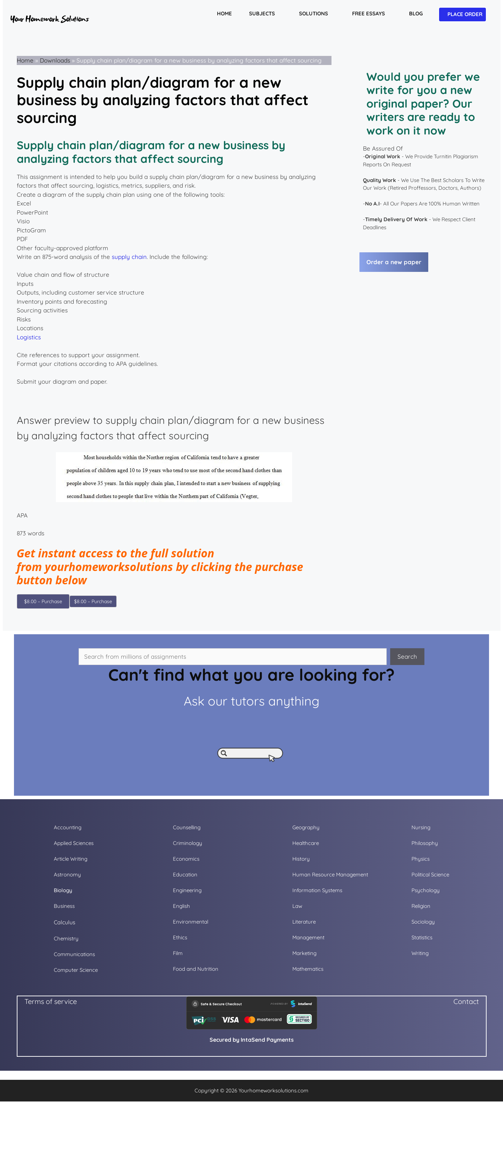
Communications (74, 954)
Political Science (430, 874)
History (301, 858)
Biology (63, 890)
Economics (186, 858)
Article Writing (70, 858)
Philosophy (424, 843)
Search (407, 656)
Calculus (64, 922)
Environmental (190, 921)
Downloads (55, 60)
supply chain (129, 256)
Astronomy (67, 874)
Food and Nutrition (195, 969)
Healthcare (305, 843)
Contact (466, 1001)
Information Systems (317, 890)
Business (64, 906)
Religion (420, 906)
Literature (304, 921)
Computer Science (76, 970)
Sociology (423, 921)
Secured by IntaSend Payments (252, 1039)
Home (25, 60)
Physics (420, 858)
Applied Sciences (74, 843)
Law (297, 906)
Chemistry (66, 938)
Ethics (180, 937)
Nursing (420, 827)
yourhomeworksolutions (109, 566)
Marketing (304, 953)
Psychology (425, 890)
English (181, 906)
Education (185, 874)
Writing (420, 953)
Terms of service (50, 1001)
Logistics (29, 337)
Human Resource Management (330, 874)
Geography (306, 827)
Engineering (187, 890)
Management (308, 937)
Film (178, 953)
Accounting (67, 827)
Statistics (421, 937)
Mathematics (307, 969)
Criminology (187, 843)
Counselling (187, 827)
